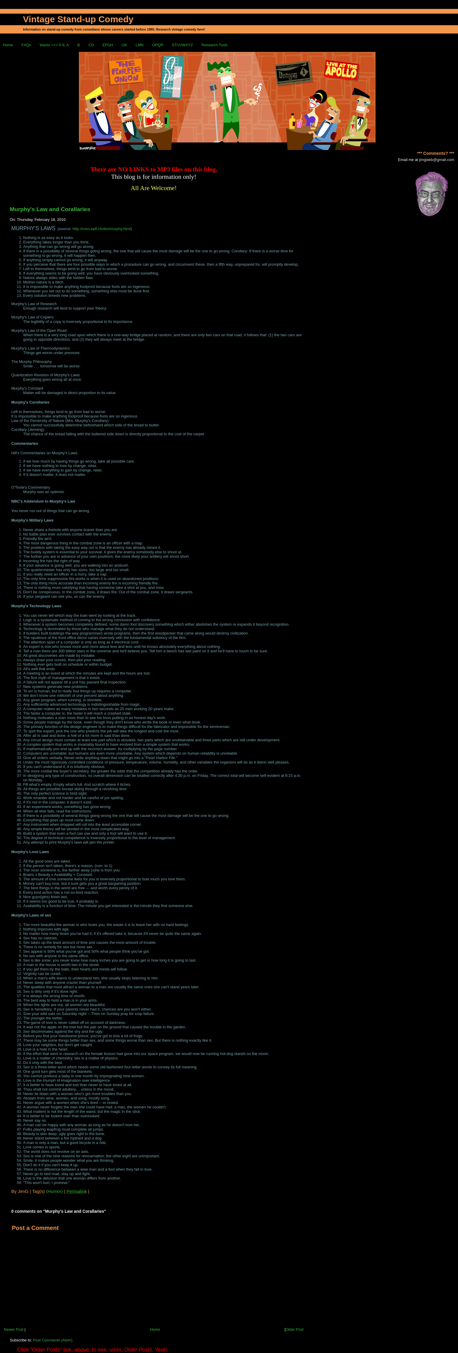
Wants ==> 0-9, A (54, 45)
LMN (140, 45)
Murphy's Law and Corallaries (50, 209)
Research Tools (214, 45)
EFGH (107, 45)
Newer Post (13, 1329)
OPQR (157, 45)
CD (91, 45)
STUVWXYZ (182, 45)
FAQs (26, 45)
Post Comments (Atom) (52, 1340)
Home (8, 45)
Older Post (294, 1329)
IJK (124, 45)
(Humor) (54, 1191)
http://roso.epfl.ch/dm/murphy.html (102, 229)
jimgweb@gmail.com (436, 159)
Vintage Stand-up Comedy (78, 19)
